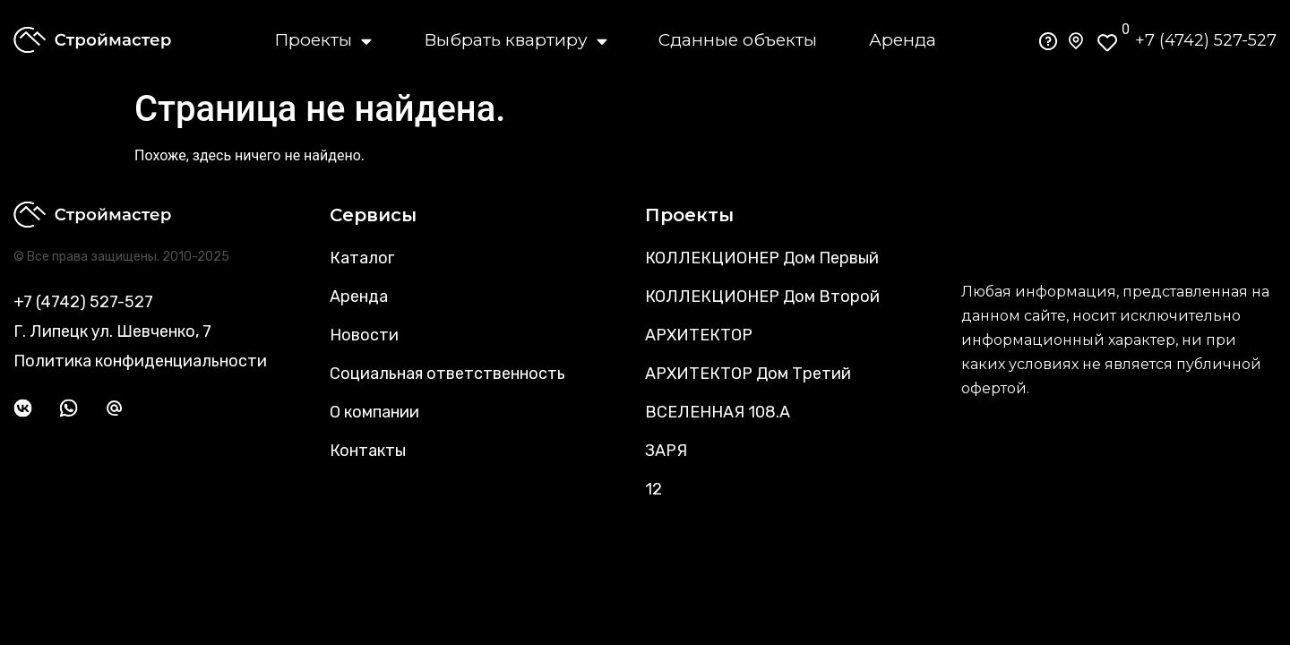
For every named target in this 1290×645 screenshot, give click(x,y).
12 (653, 489)
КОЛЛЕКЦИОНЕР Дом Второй (762, 296)
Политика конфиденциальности (140, 361)
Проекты (323, 40)
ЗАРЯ (666, 450)
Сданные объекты (737, 40)
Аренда (902, 40)
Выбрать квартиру (515, 40)
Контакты (368, 450)
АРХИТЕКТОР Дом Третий (748, 373)
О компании (374, 412)
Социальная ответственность (447, 373)
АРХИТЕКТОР (698, 335)
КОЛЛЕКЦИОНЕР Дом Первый (762, 258)
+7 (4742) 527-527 (1206, 40)
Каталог (362, 258)
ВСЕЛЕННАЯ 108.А (717, 412)
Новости (364, 335)
